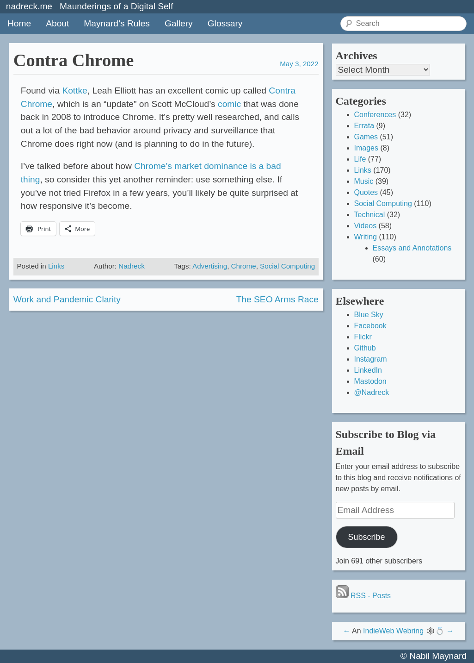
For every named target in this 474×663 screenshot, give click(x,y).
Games (366, 137)
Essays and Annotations (412, 248)
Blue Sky (368, 315)
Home (19, 23)
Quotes (366, 192)
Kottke (74, 90)
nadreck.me (29, 6)
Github (365, 348)
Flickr (363, 337)
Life (360, 159)
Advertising (209, 266)
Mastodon (370, 381)
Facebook (370, 326)
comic (229, 104)
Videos (365, 226)
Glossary (225, 23)
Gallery (179, 23)
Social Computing (287, 266)
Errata (364, 126)
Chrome (243, 266)
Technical (369, 215)
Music (364, 181)
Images (366, 148)
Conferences (375, 115)
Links (56, 266)
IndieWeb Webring (393, 631)
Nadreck (131, 266)
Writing (365, 237)
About (57, 23)
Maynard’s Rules (117, 23)
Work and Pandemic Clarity (67, 299)
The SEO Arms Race (277, 299)
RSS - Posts (363, 596)
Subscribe (366, 537)
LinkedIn (368, 370)
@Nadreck (371, 392)
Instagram (370, 359)
